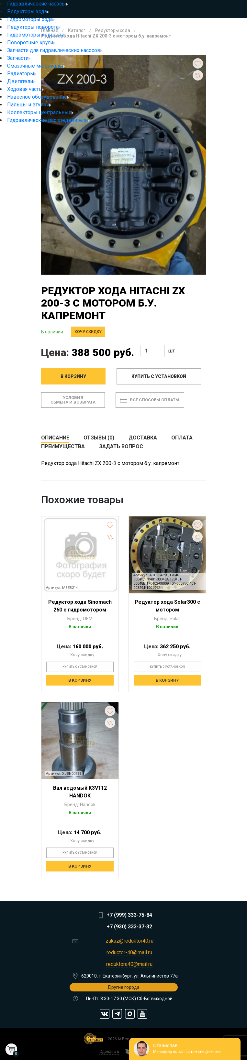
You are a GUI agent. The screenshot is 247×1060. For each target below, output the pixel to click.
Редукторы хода (28, 11)
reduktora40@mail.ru (129, 964)
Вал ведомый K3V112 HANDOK (80, 792)
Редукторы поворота (34, 27)
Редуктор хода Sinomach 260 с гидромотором (80, 606)
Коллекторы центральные (40, 112)
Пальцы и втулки (29, 105)
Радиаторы (21, 73)
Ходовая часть (25, 89)
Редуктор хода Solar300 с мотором (167, 606)
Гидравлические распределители (48, 120)
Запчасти (18, 58)
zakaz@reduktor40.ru (129, 941)
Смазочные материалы (36, 66)
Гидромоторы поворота (36, 35)
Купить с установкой (158, 376)
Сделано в (109, 1051)
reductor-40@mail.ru (129, 952)
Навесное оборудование (38, 97)
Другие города (123, 987)
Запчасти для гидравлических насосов (54, 50)
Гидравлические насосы (37, 4)
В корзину (73, 376)
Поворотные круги (31, 42)
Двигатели (21, 81)
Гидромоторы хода (31, 19)
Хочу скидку (88, 332)
